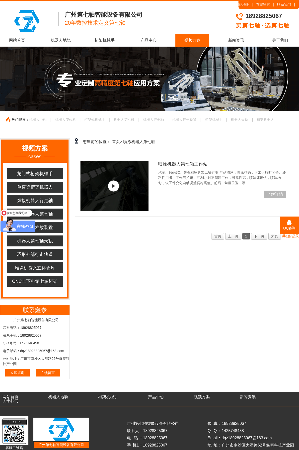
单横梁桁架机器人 (35, 187)
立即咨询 (17, 373)
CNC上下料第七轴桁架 (35, 281)
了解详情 (275, 194)
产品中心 (148, 40)
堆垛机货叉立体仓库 (35, 267)
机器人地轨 (61, 40)
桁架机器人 (265, 120)
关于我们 (280, 40)
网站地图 (242, 4)
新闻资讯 (236, 40)
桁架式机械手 (94, 120)
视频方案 (192, 40)
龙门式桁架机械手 (35, 173)
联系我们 (284, 4)
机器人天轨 (239, 120)
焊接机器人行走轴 (35, 200)
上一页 (233, 236)
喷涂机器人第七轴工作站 (183, 163)
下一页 (259, 236)
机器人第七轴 (124, 120)
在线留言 (263, 4)
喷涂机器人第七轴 (35, 214)
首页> (117, 142)
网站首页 (17, 40)
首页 (217, 236)
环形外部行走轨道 (35, 254)
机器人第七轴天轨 (35, 240)
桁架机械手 (105, 40)
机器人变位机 (65, 120)
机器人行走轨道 (184, 120)
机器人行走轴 (153, 120)
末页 (274, 236)
